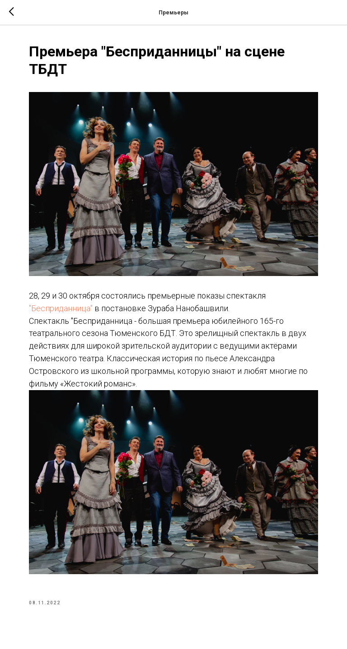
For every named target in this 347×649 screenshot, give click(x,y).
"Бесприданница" (61, 308)
